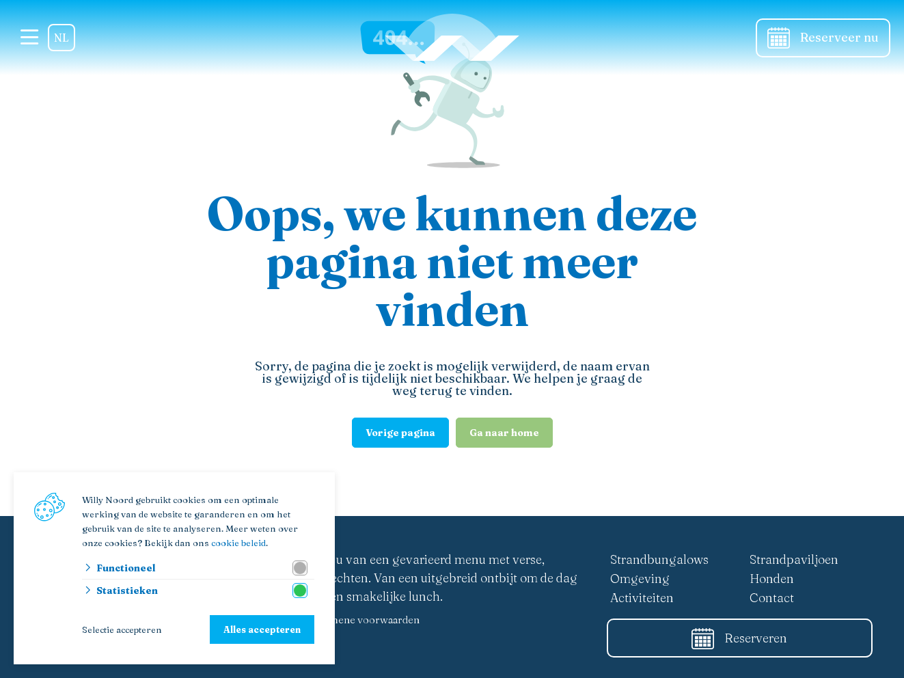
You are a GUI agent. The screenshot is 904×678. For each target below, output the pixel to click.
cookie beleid (238, 542)
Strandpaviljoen (794, 559)
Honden (772, 578)
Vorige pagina (400, 432)
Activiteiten (642, 598)
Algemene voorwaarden (363, 619)
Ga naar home (504, 432)
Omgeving (640, 578)
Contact (772, 598)
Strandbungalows (659, 559)
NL (61, 37)
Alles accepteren (262, 629)
